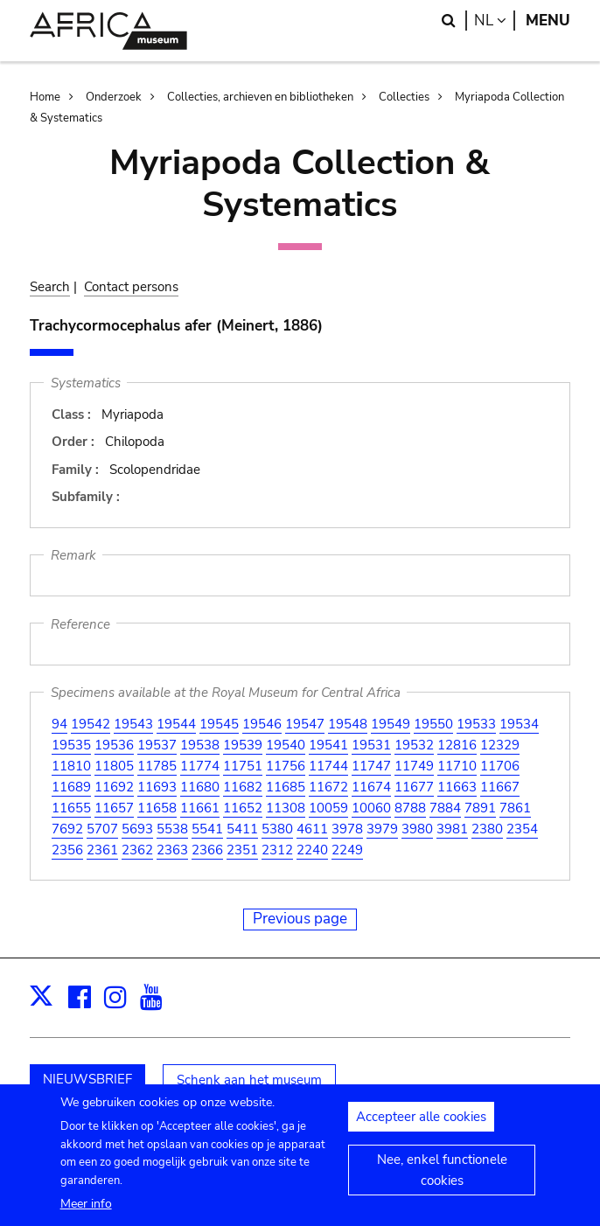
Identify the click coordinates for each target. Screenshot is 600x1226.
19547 (304, 724)
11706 (500, 766)
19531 (371, 745)
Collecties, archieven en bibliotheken (260, 97)
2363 (172, 850)
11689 (71, 787)
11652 (242, 808)
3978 (347, 829)
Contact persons (131, 287)
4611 (312, 829)
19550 (433, 724)
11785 (157, 766)
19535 (71, 745)
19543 (133, 724)
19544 (176, 724)
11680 (200, 787)
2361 (102, 850)
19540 (285, 745)
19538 (200, 745)
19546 (262, 724)
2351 (242, 850)
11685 (285, 787)
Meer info (86, 1214)
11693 (157, 787)
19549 (390, 724)
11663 (457, 787)
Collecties (404, 97)
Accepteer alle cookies (421, 1128)
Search (50, 287)
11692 (114, 787)
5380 (277, 829)
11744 (328, 766)
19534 (519, 724)
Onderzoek (114, 97)
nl (494, 20)
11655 (71, 808)
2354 (522, 829)
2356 (67, 850)
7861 (515, 808)
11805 (114, 766)
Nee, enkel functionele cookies (442, 1181)
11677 (414, 787)
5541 (207, 829)
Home (45, 97)
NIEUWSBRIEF (87, 1079)
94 (59, 724)
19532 (414, 745)
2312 (277, 850)
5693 (137, 829)
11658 (157, 808)
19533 (476, 724)
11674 (371, 787)
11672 (328, 787)
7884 (445, 808)
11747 (371, 766)
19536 (114, 745)
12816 (457, 745)
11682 (242, 787)
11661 (200, 808)
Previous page (300, 919)
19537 (157, 745)
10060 (371, 808)
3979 (382, 829)
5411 (242, 829)
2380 (487, 829)
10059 (328, 808)
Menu (548, 20)
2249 (347, 850)
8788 (410, 808)
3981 (452, 829)
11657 (114, 808)
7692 (67, 829)
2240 (312, 850)
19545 (219, 724)
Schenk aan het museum (249, 1080)
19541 (328, 745)
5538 (172, 829)
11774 (200, 766)
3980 (417, 829)
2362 (137, 850)
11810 (71, 766)
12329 (500, 745)
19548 (347, 724)
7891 (480, 808)
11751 (242, 766)
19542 (90, 724)
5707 (102, 829)
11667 (500, 787)
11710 (457, 766)
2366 (207, 850)
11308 (285, 808)
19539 (242, 745)
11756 (285, 766)
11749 (414, 766)
